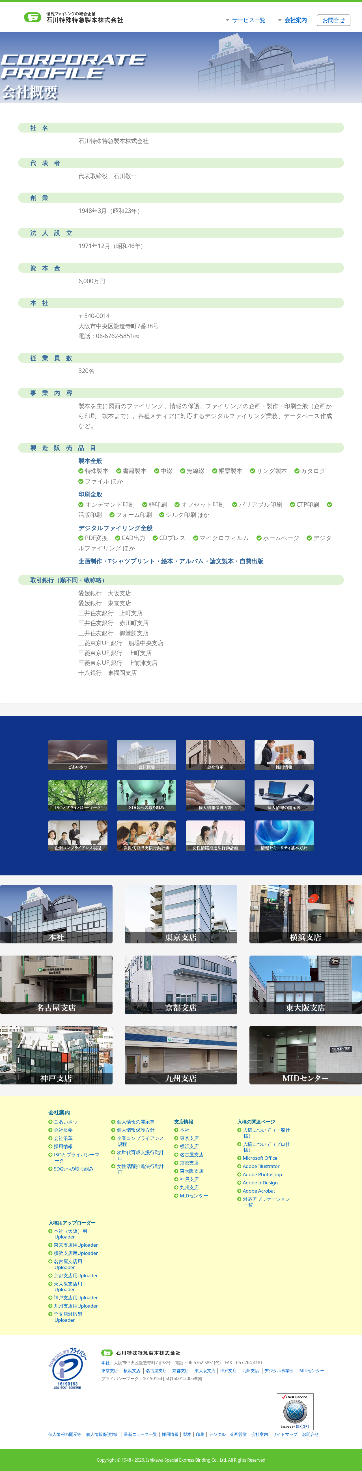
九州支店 (189, 1187)
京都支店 (189, 1162)
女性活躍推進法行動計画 (140, 1169)
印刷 (200, 1434)
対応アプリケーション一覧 (266, 1202)
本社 (184, 1130)
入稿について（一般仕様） (266, 1133)
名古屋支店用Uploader (68, 1264)
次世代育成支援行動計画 (140, 1155)
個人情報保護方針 (135, 1130)
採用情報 (63, 1146)
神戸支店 (189, 1179)
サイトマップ (285, 1434)
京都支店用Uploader (76, 1275)
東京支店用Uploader (76, 1245)
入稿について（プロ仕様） (266, 1147)
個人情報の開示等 (135, 1121)
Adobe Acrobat (259, 1191)
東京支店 (189, 1138)
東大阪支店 (191, 1171)
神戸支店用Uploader (76, 1297)
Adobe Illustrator (261, 1166)
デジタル (217, 1434)
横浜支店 (189, 1146)
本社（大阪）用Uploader (70, 1234)
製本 (187, 1434)
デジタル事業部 (279, 1371)
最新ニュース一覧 (140, 1434)
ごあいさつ (65, 1121)
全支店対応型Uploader (68, 1317)
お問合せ (310, 1434)
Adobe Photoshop (262, 1174)
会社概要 (63, 1130)
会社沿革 (63, 1138)
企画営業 (238, 1434)
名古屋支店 (191, 1154)
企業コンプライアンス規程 (140, 1141)
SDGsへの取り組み (74, 1168)
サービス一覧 (249, 20)
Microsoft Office (260, 1158)
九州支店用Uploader (76, 1305)
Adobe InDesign (260, 1182)
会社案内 (259, 1434)
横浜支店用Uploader (76, 1253)
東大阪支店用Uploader (68, 1286)
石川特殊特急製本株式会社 (99, 17)
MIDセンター (194, 1195)
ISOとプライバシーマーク (76, 1157)
